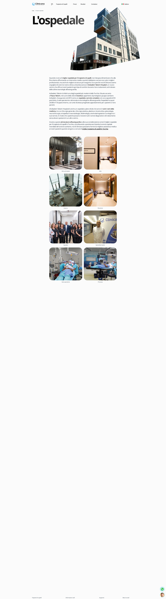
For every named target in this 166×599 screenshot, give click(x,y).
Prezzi (75, 4)
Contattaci (94, 4)
